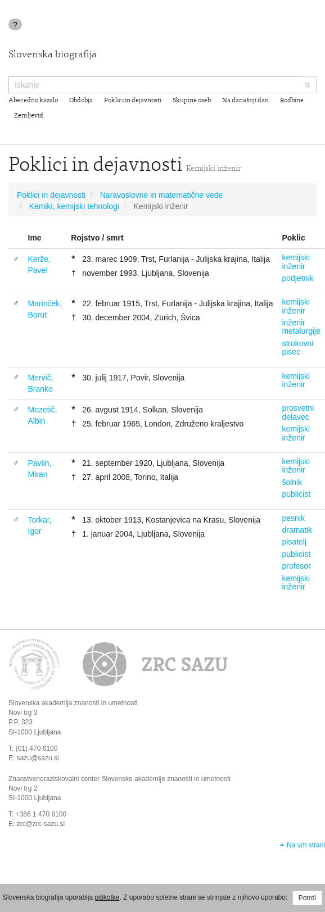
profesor (296, 565)
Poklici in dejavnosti (132, 100)
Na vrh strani (306, 845)
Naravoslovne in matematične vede (161, 194)
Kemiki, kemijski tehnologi (74, 206)
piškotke (106, 897)
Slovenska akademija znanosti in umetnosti (72, 703)
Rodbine (292, 100)
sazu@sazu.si (38, 758)
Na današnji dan (245, 100)
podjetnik (297, 278)
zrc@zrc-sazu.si (41, 824)
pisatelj (294, 541)
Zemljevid (28, 115)
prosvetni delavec (298, 412)
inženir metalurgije (301, 326)
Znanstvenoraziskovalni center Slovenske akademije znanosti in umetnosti (119, 779)
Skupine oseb (192, 100)
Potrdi (307, 898)
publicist (296, 493)
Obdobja (81, 100)
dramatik (297, 529)
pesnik (293, 518)
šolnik (292, 482)
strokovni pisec (297, 347)
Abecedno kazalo (33, 100)
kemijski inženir (296, 261)
